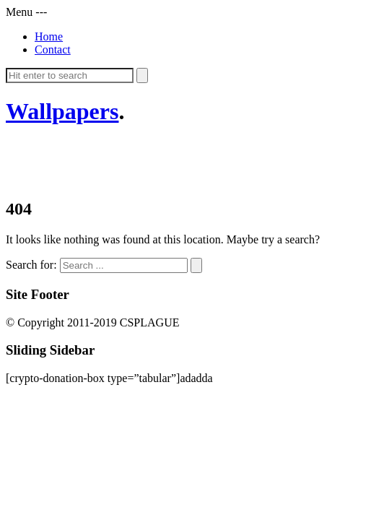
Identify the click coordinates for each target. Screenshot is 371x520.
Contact (53, 49)
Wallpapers (62, 111)
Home (49, 36)
